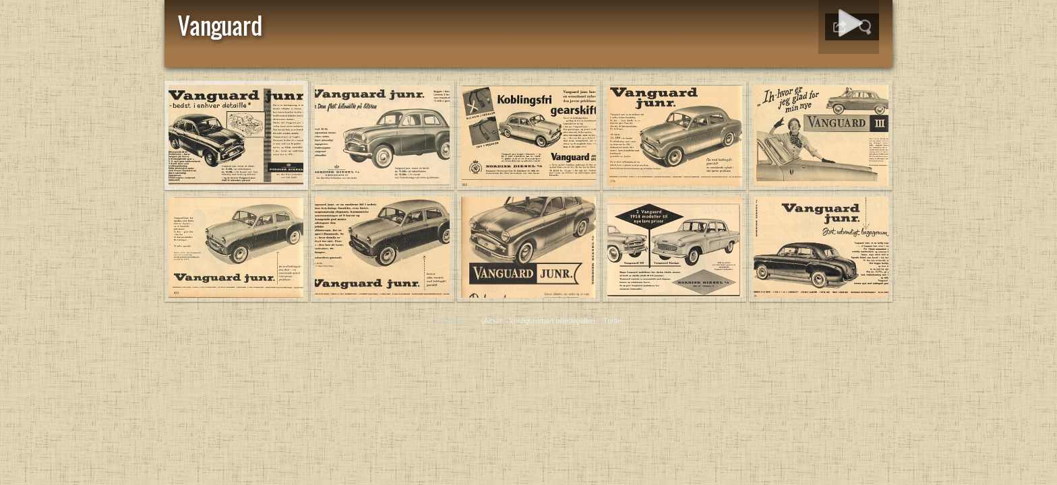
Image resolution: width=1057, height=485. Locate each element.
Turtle (612, 321)
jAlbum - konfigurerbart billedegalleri (538, 321)
